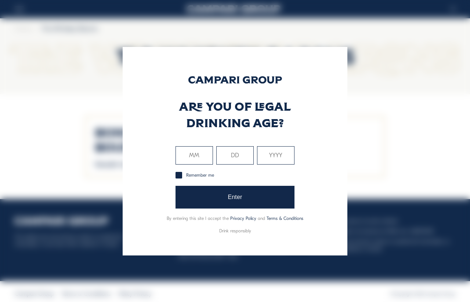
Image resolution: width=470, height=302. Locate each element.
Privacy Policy (243, 218)
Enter (235, 197)
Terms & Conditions (285, 218)
